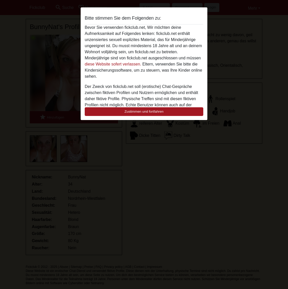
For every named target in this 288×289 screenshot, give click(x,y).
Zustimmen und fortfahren (144, 111)
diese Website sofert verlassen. (113, 64)
